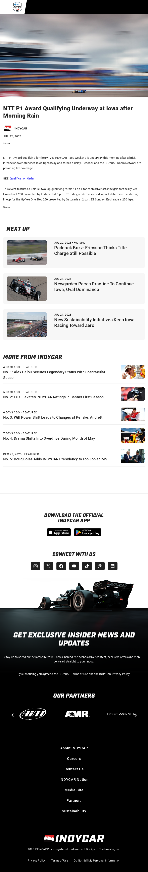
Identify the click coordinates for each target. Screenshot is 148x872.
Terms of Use (59, 860)
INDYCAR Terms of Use (73, 674)
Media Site (74, 790)
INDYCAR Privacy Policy (114, 674)
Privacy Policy (37, 860)
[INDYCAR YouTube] (74, 566)
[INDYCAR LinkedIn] (112, 566)
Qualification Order (22, 178)
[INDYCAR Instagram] (35, 566)
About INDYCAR (74, 748)
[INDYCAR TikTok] (87, 566)
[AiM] (33, 714)
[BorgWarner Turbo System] (121, 714)
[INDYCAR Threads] (100, 566)
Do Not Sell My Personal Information (97, 860)
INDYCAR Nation (74, 779)
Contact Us (74, 769)
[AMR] (77, 714)
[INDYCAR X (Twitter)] (48, 566)
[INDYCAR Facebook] (61, 566)
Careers (74, 758)
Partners (74, 800)
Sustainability (74, 810)
